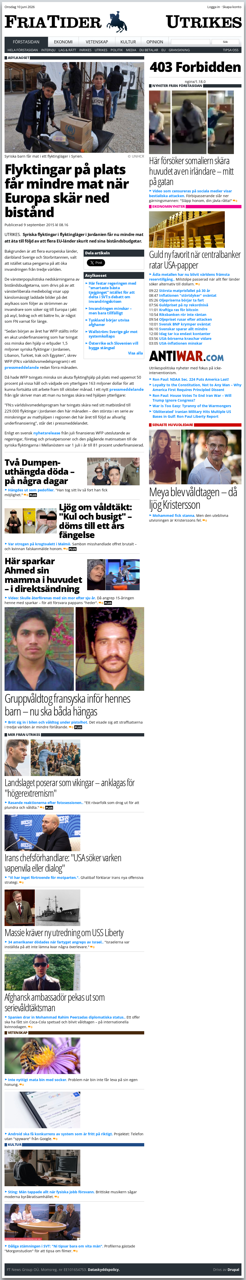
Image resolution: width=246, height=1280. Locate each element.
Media (131, 50)
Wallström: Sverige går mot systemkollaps (113, 334)
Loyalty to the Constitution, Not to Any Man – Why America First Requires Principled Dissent (197, 387)
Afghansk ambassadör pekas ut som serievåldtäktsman (55, 1002)
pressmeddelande (22, 367)
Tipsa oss (230, 50)
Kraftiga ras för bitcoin (178, 309)
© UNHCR (136, 156)
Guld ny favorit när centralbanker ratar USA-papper (194, 259)
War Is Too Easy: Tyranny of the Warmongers (192, 405)
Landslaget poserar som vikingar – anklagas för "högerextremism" (70, 787)
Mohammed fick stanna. (174, 515)
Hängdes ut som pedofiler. (31, 490)
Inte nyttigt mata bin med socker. (37, 1079)
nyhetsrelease (46, 432)
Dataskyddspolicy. (104, 1269)
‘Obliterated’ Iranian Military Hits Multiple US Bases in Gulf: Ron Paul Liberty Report (192, 414)
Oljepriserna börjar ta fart (181, 300)
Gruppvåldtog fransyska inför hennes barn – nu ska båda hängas (67, 704)
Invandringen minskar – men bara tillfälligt (110, 310)
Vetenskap (97, 42)
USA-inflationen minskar (180, 343)
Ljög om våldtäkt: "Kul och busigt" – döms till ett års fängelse (95, 521)
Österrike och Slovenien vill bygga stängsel (113, 345)
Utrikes (101, 50)
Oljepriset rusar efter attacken (185, 319)
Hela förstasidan (23, 50)
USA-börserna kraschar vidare (185, 338)
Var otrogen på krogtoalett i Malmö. (39, 544)
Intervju (48, 50)
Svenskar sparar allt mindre (183, 328)
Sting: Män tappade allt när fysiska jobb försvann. (51, 1191)
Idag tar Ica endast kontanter (184, 333)
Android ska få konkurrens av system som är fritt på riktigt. (60, 1134)
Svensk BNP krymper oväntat (185, 324)
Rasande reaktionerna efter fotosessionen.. (45, 802)
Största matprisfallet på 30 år (184, 290)
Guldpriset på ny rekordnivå (183, 305)
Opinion (154, 42)
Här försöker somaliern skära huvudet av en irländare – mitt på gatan (191, 171)
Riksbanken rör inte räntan (182, 314)
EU (163, 50)
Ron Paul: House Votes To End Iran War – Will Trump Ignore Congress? (192, 398)
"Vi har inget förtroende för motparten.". (44, 877)
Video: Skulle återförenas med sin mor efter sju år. (52, 598)
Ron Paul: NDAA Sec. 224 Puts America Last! (191, 379)
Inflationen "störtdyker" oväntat (187, 295)
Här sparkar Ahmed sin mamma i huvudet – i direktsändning (43, 574)
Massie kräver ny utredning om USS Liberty (64, 932)
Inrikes (85, 50)
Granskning (179, 50)
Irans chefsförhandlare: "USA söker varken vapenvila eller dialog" (63, 862)
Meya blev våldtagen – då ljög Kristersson (193, 498)
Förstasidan (26, 42)
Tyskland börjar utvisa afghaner (109, 322)
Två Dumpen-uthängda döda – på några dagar (40, 471)
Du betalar (148, 50)
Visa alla (135, 352)
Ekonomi (63, 42)
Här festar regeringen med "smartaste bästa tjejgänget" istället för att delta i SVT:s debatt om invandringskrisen (112, 292)
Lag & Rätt (67, 50)
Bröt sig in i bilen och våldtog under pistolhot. (48, 722)
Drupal (233, 1269)
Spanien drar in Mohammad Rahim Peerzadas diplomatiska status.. (67, 1017)
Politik (117, 50)
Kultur (128, 42)
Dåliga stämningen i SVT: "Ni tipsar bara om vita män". (55, 1246)
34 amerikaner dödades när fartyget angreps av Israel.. (56, 942)
